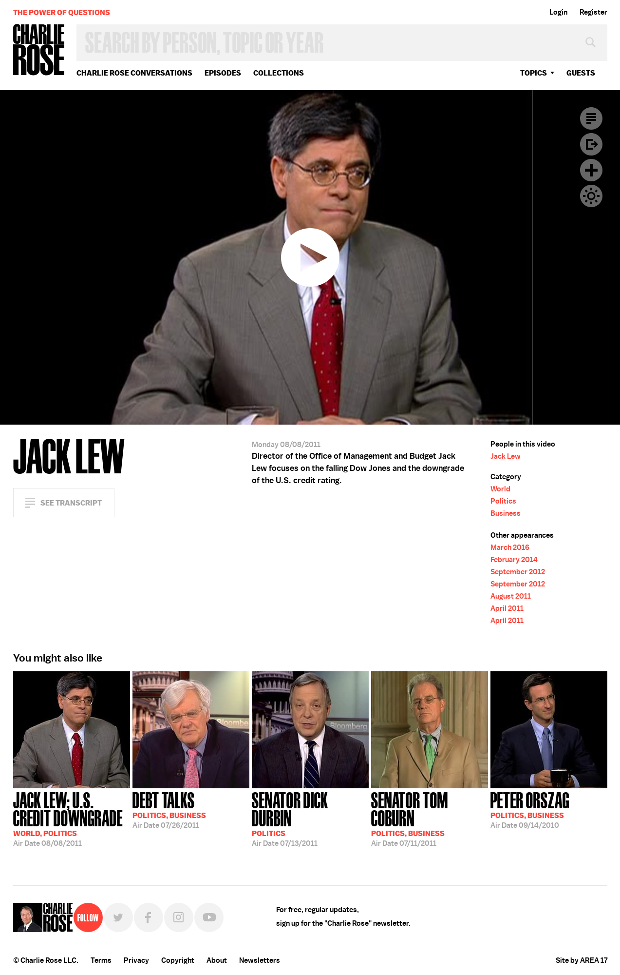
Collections (278, 73)
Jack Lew (505, 456)
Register (593, 12)
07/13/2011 (310, 818)
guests (580, 73)
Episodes (223, 73)
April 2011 (507, 608)
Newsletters (259, 960)
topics (533, 73)
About (217, 960)
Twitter (118, 917)
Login (558, 12)
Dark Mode (591, 196)
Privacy (136, 960)
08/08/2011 (71, 818)
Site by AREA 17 (581, 960)
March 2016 (509, 547)
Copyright (177, 960)
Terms (101, 960)
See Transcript (71, 502)
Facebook (148, 917)
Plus (591, 170)
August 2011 (510, 596)
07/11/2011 (429, 818)
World (500, 489)
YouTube (209, 917)
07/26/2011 (169, 809)
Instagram (178, 917)
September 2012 (517, 572)
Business (505, 513)
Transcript (591, 118)
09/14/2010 (529, 809)
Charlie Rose (39, 50)
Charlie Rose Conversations (134, 73)
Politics (503, 501)
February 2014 (514, 560)
